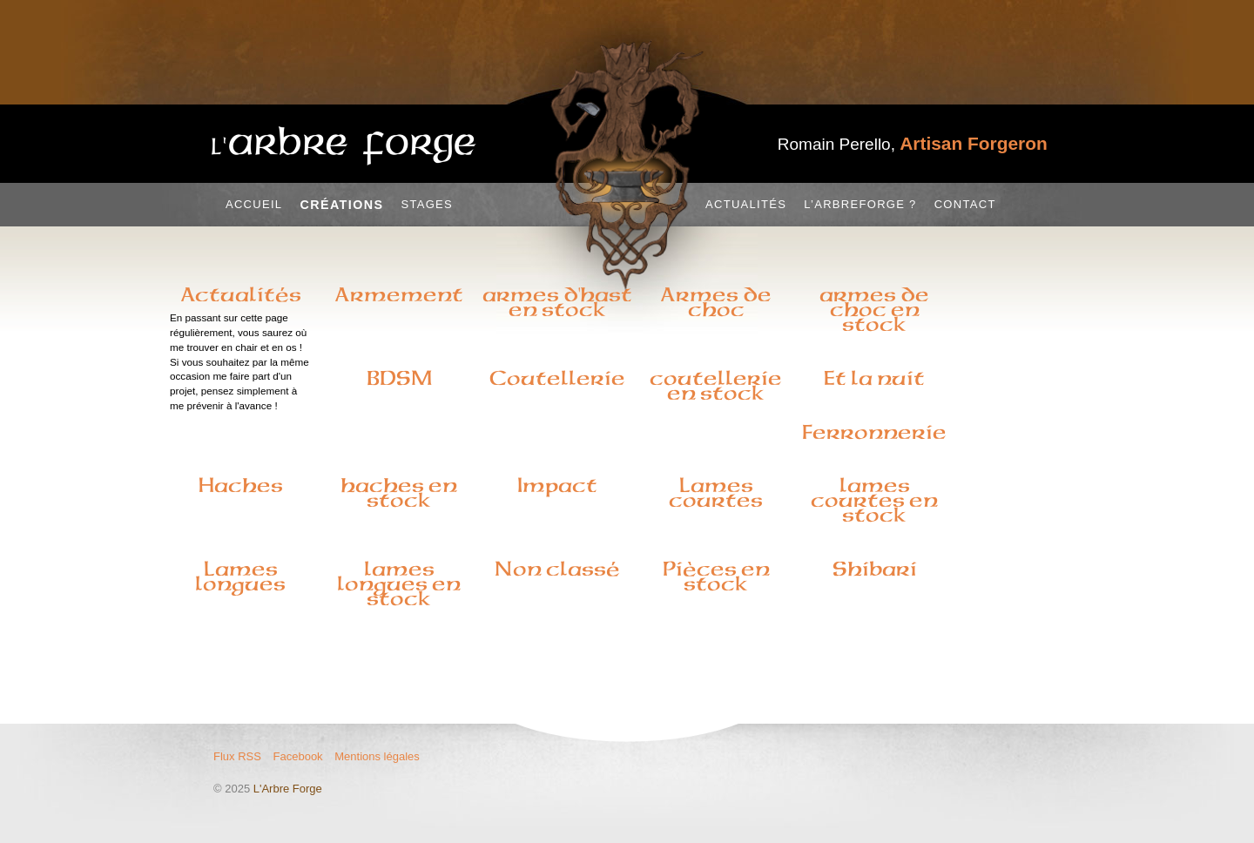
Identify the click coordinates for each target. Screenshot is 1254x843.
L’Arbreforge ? (860, 204)
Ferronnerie (874, 432)
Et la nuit (874, 378)
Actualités (745, 204)
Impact (557, 485)
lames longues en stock (399, 583)
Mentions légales (377, 756)
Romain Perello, (913, 144)
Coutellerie (557, 378)
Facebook (298, 756)
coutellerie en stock (716, 385)
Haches (241, 485)
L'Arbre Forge (287, 788)
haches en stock (398, 492)
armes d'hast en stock (557, 301)
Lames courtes (716, 492)
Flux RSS (237, 756)
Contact (965, 204)
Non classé (557, 568)
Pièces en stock (716, 576)
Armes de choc (716, 301)
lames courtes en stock (874, 500)
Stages (427, 204)
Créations (341, 205)
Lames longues (240, 576)
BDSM (399, 378)
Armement (398, 294)
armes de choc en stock (874, 309)
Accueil (254, 204)
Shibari (875, 568)
